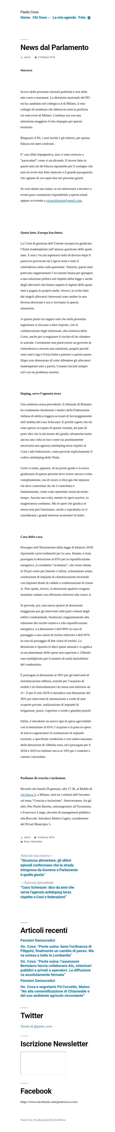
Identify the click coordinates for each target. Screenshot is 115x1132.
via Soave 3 (28, 795)
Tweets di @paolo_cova (36, 1026)
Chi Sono (40, 17)
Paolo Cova (29, 12)
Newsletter (36, 841)
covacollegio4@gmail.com (64, 200)
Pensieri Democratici (38, 940)
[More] (89, 18)
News (27, 841)
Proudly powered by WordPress (49, 1120)
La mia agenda (64, 17)
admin (27, 57)
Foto (82, 17)
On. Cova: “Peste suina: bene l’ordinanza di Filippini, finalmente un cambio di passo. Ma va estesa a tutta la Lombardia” (57, 950)
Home (25, 17)
